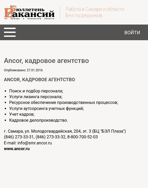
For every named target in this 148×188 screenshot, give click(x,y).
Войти (132, 32)
